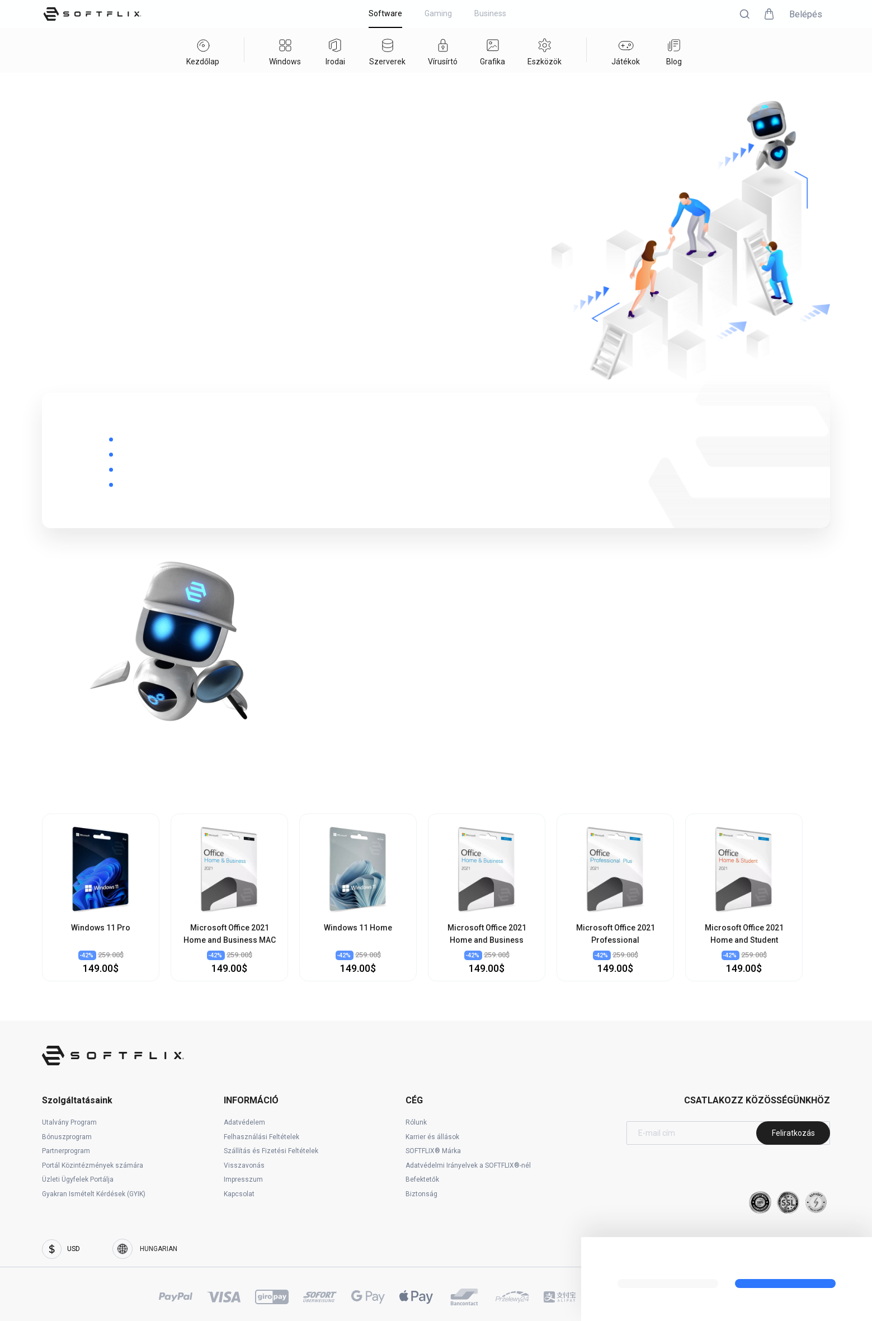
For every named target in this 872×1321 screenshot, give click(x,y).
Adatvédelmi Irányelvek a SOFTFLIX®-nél (468, 1165)
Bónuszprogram (67, 1137)
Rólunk (416, 1122)
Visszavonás (244, 1165)
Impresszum (243, 1179)
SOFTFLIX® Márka (433, 1151)
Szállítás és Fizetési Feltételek (271, 1151)
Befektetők (422, 1179)
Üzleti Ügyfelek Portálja (78, 1179)
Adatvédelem (244, 1122)
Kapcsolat (239, 1194)
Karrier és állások (432, 1137)
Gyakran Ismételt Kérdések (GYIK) (93, 1194)
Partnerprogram (66, 1151)
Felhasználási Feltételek (261, 1137)
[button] (744, 14)
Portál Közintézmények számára (92, 1165)
